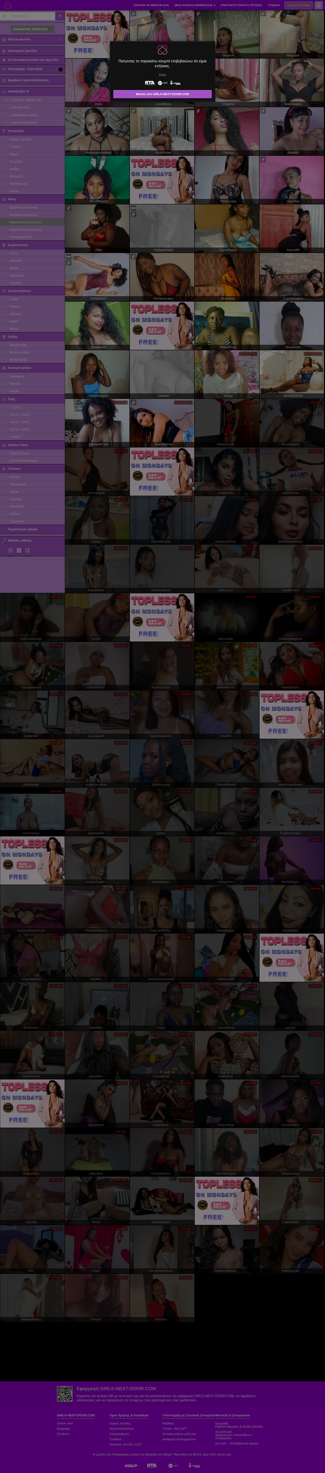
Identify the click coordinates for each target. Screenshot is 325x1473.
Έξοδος (162, 75)
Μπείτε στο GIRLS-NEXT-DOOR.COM (162, 94)
